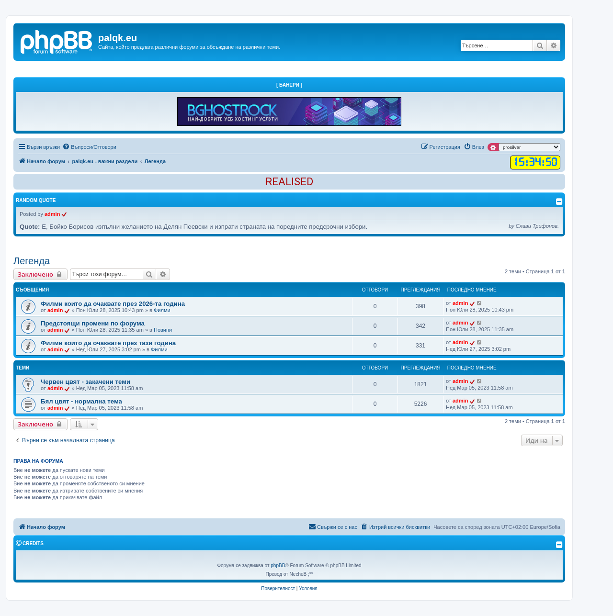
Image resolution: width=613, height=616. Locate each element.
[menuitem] (89, 147)
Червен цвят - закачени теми (85, 381)
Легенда (31, 261)
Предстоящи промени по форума (93, 323)
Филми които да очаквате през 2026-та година (113, 303)
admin (52, 214)
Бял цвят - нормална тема (81, 401)
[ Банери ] (289, 85)
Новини (163, 330)
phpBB (278, 565)
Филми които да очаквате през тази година (108, 343)
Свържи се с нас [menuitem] (332, 526)
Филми (162, 310)
